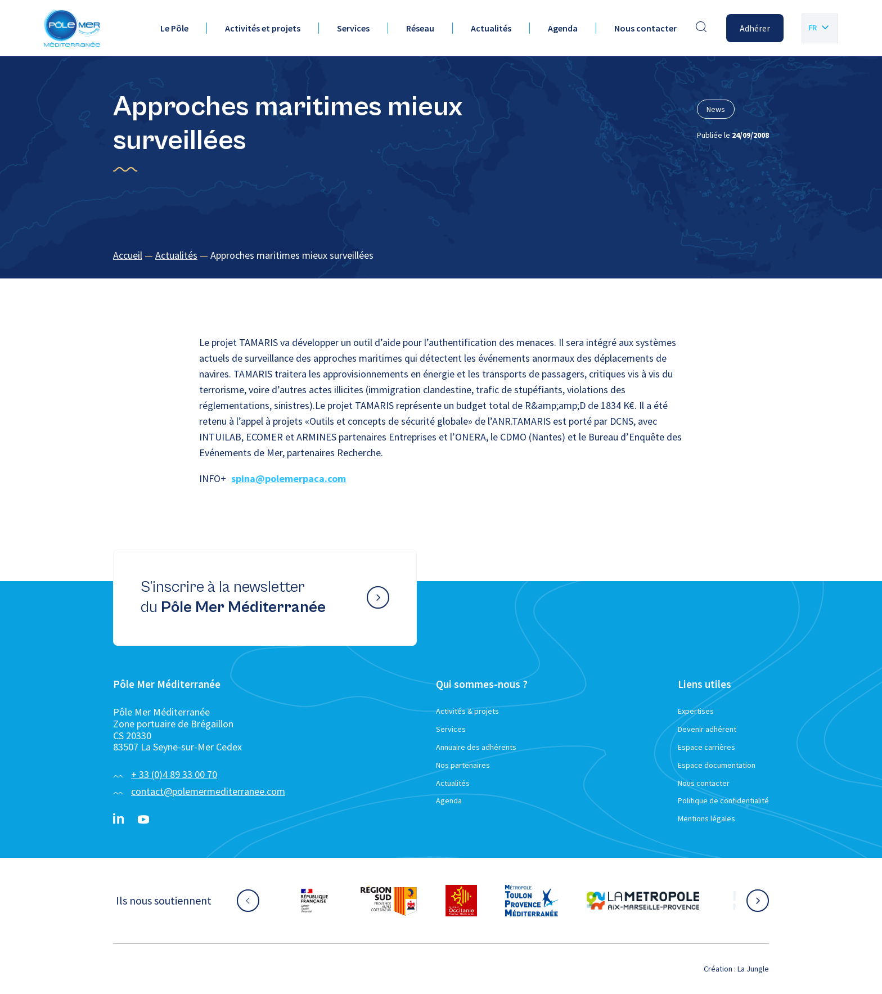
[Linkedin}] (118, 819)
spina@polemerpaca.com (288, 478)
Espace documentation (716, 765)
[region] (441, 256)
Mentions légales (706, 818)
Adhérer (755, 28)
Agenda (563, 28)
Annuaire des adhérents (476, 747)
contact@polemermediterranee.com (208, 791)
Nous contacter (645, 28)
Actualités (491, 28)
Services (353, 28)
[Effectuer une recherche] (701, 28)
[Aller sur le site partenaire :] (314, 900)
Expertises (696, 711)
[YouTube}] (143, 819)
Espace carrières (706, 747)
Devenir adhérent (707, 729)
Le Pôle (174, 28)
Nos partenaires (463, 765)
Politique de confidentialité (723, 800)
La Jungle (753, 969)
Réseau (420, 28)
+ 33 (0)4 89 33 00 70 (174, 774)
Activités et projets (262, 28)
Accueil (127, 255)
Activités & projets (467, 711)
